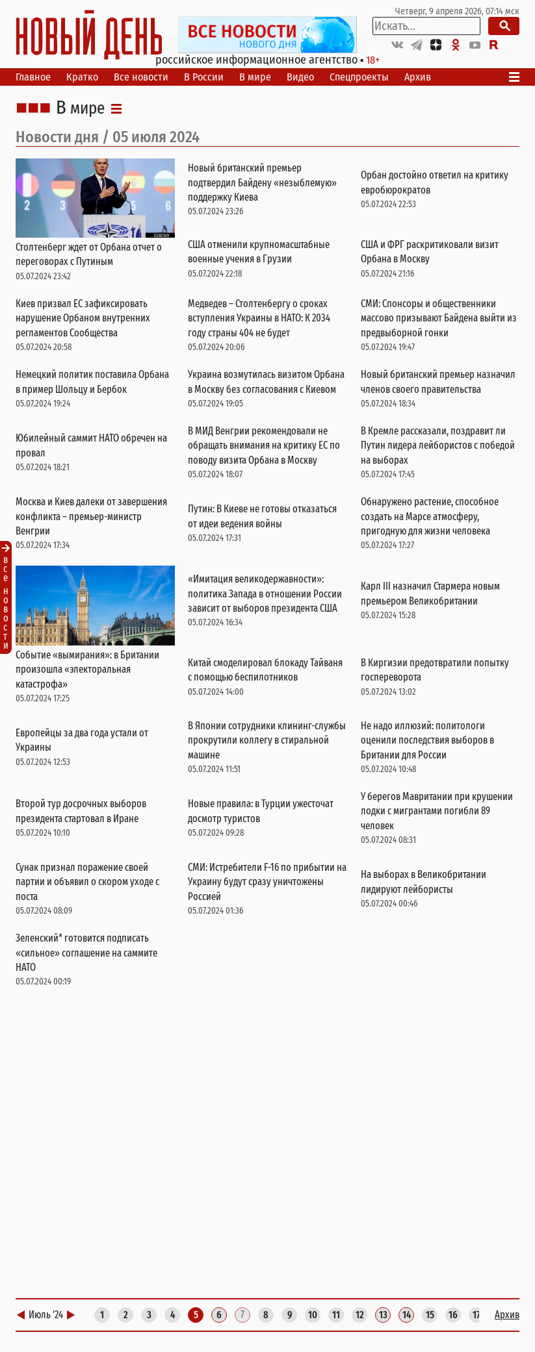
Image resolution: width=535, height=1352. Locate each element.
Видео (300, 77)
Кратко (82, 77)
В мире (255, 77)
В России (204, 77)
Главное (33, 77)
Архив (417, 77)
